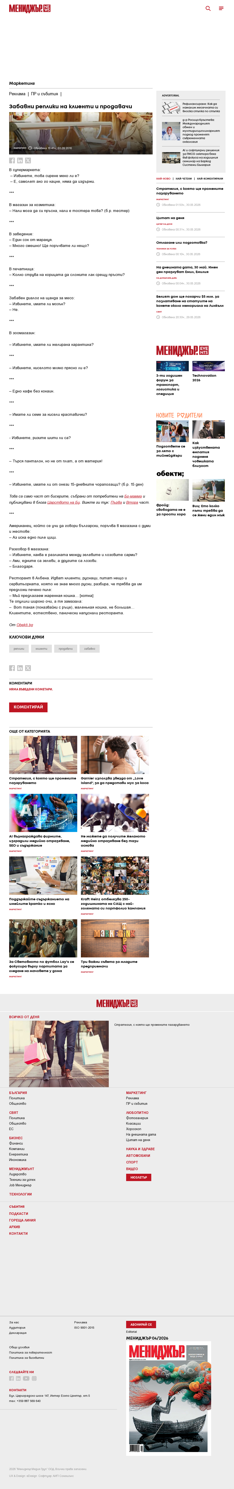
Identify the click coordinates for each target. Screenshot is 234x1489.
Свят (13, 1112)
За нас (14, 1322)
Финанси (16, 1143)
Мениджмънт (21, 1168)
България (18, 1092)
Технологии (20, 1194)
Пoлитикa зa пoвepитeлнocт (30, 1352)
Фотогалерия (137, 1118)
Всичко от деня (24, 1016)
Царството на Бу (63, 502)
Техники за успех (22, 1179)
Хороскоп (133, 1129)
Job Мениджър (20, 1185)
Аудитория (17, 1327)
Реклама (132, 1098)
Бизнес (16, 1137)
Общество (17, 1103)
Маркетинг (22, 83)
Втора (132, 502)
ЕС (11, 1129)
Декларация (18, 1332)
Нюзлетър (138, 1177)
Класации (133, 1123)
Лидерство (18, 1174)
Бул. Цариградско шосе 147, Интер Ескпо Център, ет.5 (49, 1395)
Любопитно (137, 1112)
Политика (17, 1098)
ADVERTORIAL (170, 96)
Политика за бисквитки (26, 1357)
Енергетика (18, 1154)
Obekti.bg (24, 624)
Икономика (17, 1159)
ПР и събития (136, 1103)
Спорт (132, 1162)
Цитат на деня (138, 1140)
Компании (16, 1148)
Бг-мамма (133, 495)
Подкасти (18, 1213)
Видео (132, 1168)
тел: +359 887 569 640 (24, 1400)
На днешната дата (141, 1134)
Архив (14, 1226)
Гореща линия (22, 1220)
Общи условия (19, 1347)
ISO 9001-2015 (84, 1327)
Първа (116, 502)
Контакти (18, 1233)
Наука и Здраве (140, 1148)
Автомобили (138, 1155)
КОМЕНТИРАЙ (28, 707)
